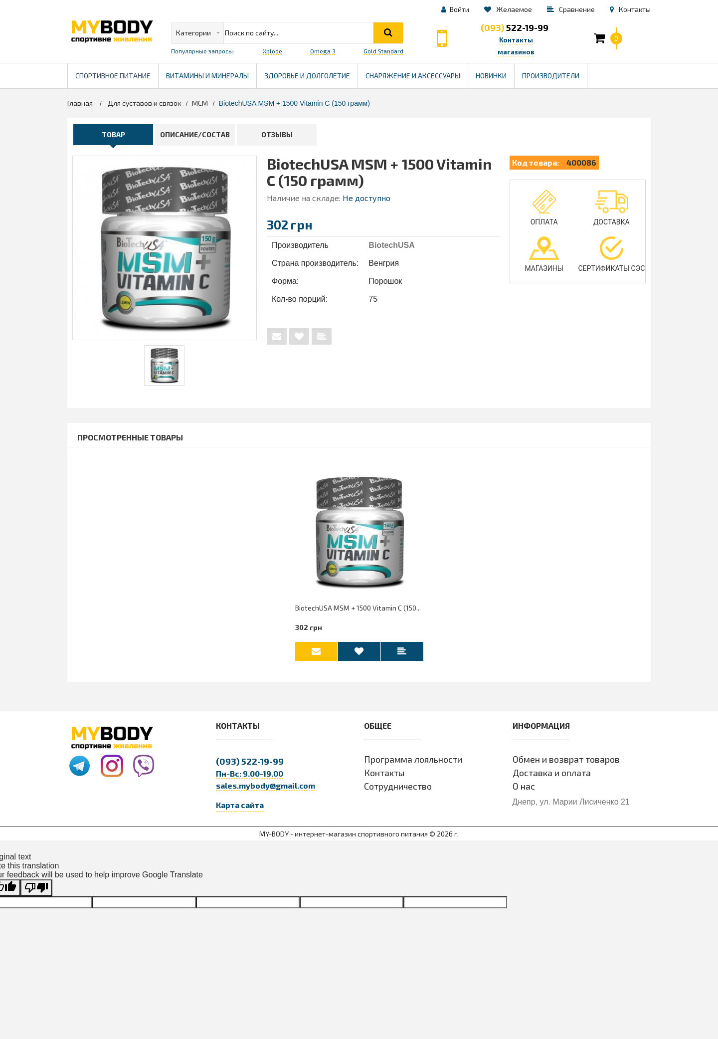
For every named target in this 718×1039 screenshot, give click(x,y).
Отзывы (277, 134)
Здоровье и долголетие (311, 71)
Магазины (544, 254)
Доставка (611, 208)
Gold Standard (383, 50)
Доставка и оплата (552, 776)
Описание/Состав (195, 134)
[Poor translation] (36, 891)
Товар (113, 134)
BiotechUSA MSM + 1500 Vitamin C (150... (358, 610)
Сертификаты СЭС (611, 254)
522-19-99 (514, 27)
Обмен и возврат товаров (566, 762)
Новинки (491, 75)
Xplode (272, 50)
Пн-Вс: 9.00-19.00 (249, 777)
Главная (80, 103)
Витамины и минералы (207, 75)
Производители (554, 71)
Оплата (544, 208)
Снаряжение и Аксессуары (412, 75)
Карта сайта (240, 808)
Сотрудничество (398, 789)
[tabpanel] (164, 365)
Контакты (384, 776)
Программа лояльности (413, 762)
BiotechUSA (391, 245)
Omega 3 (323, 50)
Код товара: (535, 162)
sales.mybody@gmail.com (265, 789)
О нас (524, 789)
